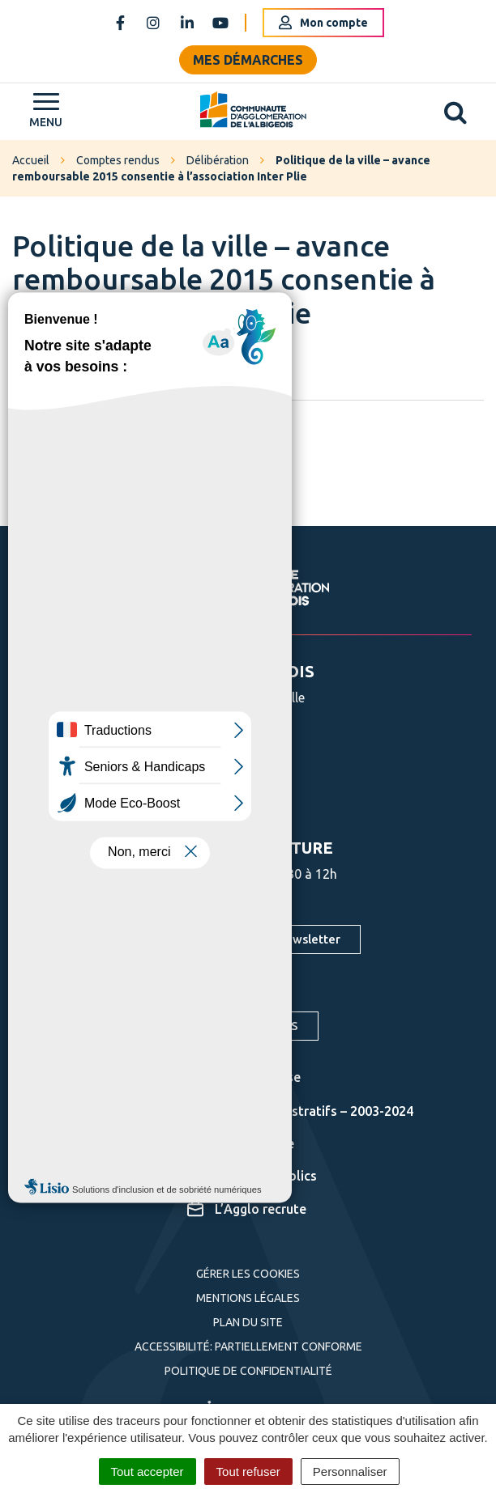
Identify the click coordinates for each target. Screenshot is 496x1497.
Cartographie (240, 1143)
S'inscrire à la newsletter (269, 939)
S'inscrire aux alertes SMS (224, 1026)
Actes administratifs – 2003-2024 (300, 1111)
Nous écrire (210, 796)
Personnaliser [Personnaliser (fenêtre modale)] (350, 1471)
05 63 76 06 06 (219, 753)
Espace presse (244, 1077)
